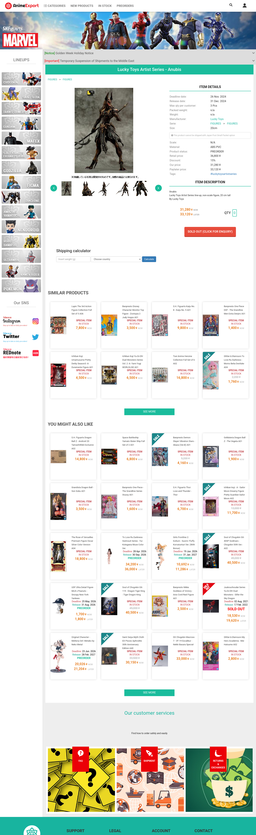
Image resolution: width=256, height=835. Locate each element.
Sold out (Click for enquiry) (210, 231)
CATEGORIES (54, 6)
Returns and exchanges (79, 810)
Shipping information (77, 803)
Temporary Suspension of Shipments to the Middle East (89, 61)
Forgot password (160, 797)
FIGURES (52, 79)
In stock (105, 6)
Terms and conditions (120, 797)
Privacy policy (116, 803)
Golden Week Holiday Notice (69, 53)
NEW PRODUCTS (82, 6)
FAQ (69, 797)
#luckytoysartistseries (223, 174)
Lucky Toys (217, 119)
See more (149, 398)
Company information (120, 810)
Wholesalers (158, 810)
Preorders (125, 6)
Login (155, 803)
